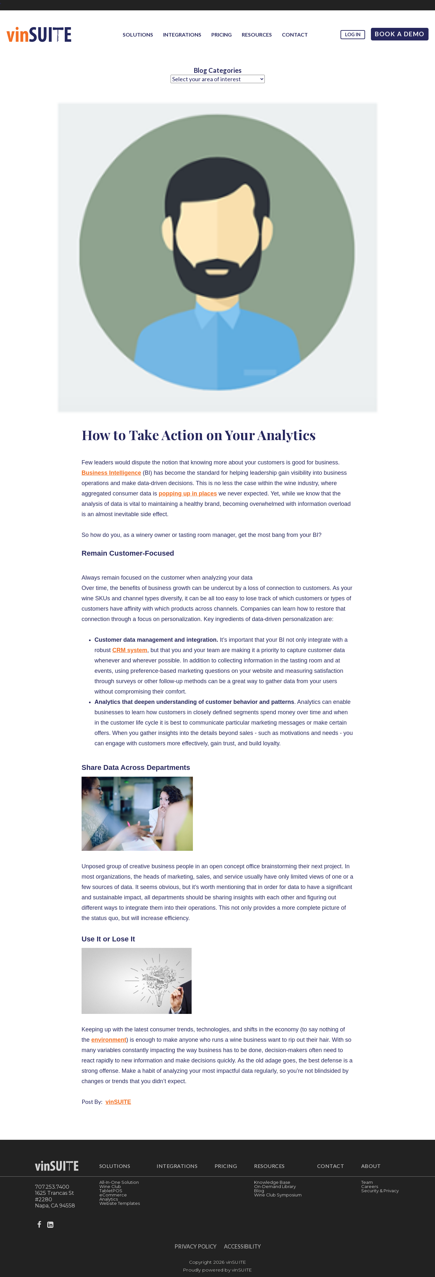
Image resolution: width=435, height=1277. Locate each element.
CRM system (129, 650)
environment (108, 1040)
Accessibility (242, 1246)
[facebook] (40, 1224)
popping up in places (188, 493)
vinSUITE (118, 1102)
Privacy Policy (195, 1246)
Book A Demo (400, 34)
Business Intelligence (111, 473)
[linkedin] (51, 1224)
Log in (353, 34)
